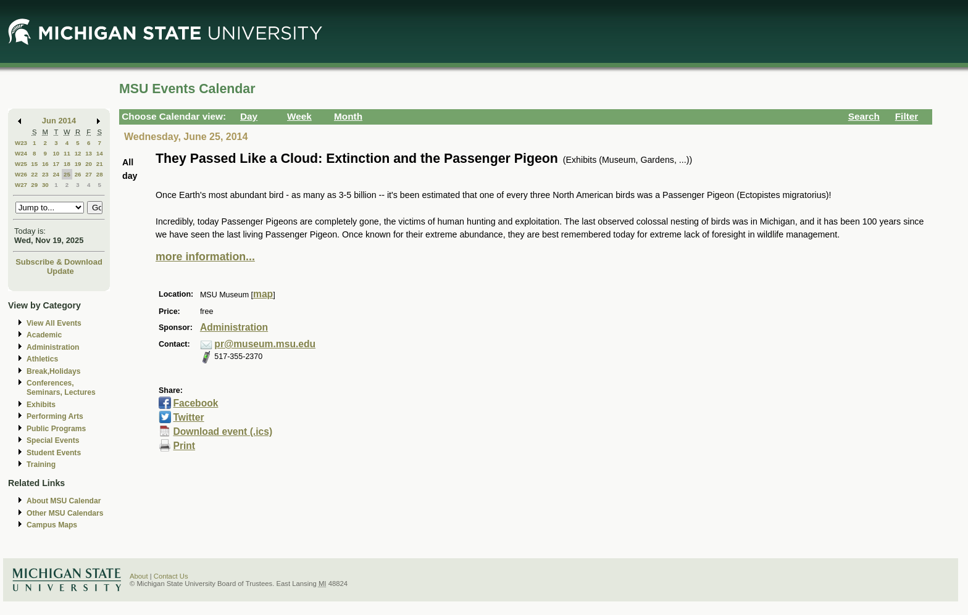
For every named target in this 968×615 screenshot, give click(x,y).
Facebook (195, 403)
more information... (205, 256)
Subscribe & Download (58, 261)
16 (45, 163)
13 (88, 153)
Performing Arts (55, 416)
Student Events (54, 452)
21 (99, 163)
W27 (21, 184)
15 (34, 163)
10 (55, 153)
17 (55, 163)
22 (34, 174)
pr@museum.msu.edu (264, 344)
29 (34, 184)
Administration (53, 347)
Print (184, 445)
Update (60, 271)
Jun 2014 (59, 120)
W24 (21, 153)
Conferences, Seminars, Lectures (61, 388)
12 (78, 153)
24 (55, 174)
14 (99, 153)
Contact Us (171, 576)
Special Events (53, 440)
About (139, 576)
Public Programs (56, 428)
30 (45, 184)
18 (67, 163)
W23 (21, 142)
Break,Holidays (54, 371)
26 (78, 174)
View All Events (54, 323)
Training (41, 464)
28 (99, 174)
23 (45, 174)
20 (88, 163)
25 (67, 174)
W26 (21, 174)
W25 (21, 163)
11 (67, 153)
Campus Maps (52, 525)
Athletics (42, 359)
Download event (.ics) (222, 431)
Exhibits (41, 404)
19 (78, 163)
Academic (44, 335)
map (263, 294)
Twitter (188, 417)
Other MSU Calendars (65, 513)
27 (88, 174)
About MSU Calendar (64, 501)
